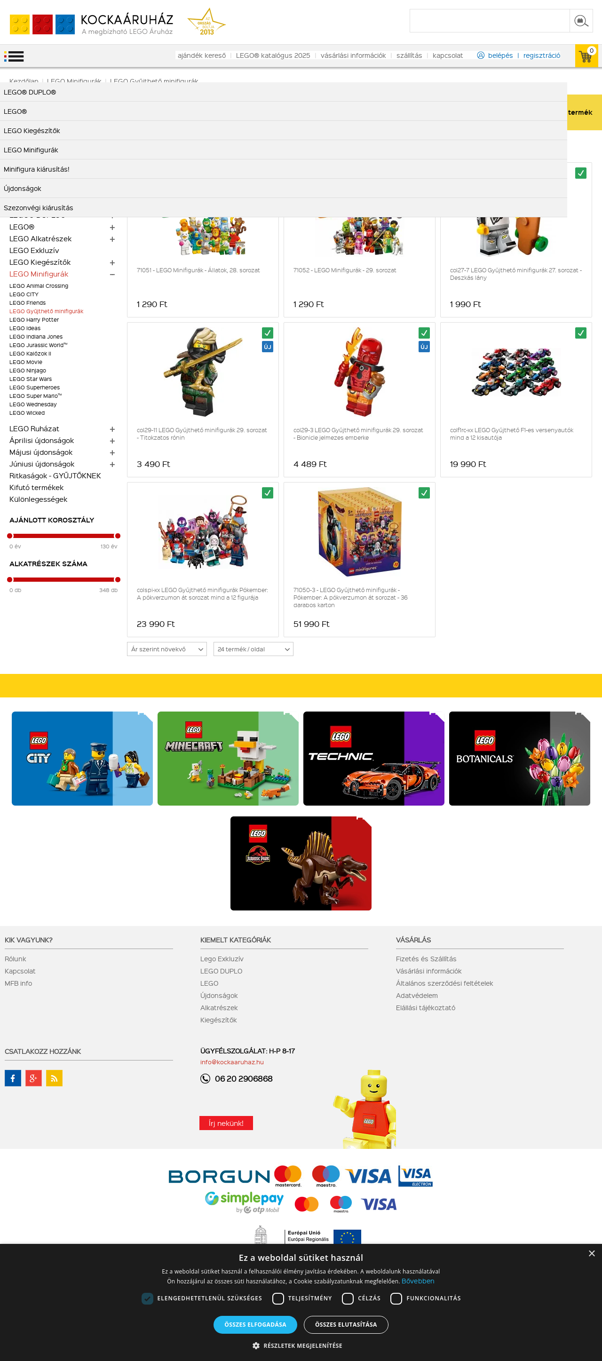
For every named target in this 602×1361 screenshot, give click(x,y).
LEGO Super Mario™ (35, 395)
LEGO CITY (24, 294)
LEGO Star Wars (30, 378)
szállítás (409, 55)
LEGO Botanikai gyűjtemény (57, 144)
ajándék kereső (202, 55)
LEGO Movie (25, 361)
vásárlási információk (353, 55)
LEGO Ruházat (34, 428)
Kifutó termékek (36, 487)
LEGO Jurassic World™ (38, 344)
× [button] (591, 1254)
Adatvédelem (417, 995)
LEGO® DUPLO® (37, 215)
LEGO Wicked (27, 412)
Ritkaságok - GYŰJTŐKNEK (55, 475)
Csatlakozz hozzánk (43, 1051)
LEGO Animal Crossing (38, 285)
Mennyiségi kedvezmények (55, 203)
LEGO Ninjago (27, 370)
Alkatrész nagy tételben (50, 191)
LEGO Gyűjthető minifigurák (46, 311)
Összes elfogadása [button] (255, 1325)
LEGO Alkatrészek (40, 238)
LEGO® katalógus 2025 (273, 55)
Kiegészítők (218, 1019)
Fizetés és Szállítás (426, 958)
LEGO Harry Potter (34, 319)
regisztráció (541, 55)
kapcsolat (448, 55)
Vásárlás (413, 939)
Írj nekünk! (226, 1123)
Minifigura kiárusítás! (44, 168)
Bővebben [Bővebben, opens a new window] (418, 1280)
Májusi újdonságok (40, 452)
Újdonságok (219, 995)
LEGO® (21, 226)
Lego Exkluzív (222, 958)
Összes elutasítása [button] (346, 1325)
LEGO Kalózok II (30, 353)
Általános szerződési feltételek (444, 983)
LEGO (209, 983)
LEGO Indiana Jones (36, 336)
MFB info (18, 983)
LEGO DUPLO (221, 970)
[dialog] (301, 1302)
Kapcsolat (20, 970)
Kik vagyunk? (29, 939)
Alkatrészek (219, 1007)
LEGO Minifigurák (38, 273)
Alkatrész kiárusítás (43, 179)
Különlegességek (38, 499)
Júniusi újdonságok (41, 463)
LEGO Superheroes (34, 387)
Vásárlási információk (429, 970)
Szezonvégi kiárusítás (47, 156)
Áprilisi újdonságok (41, 440)
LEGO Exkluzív (34, 250)
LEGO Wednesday (33, 404)
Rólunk (15, 958)
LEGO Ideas (24, 328)
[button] (301, 1345)
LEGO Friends (27, 302)
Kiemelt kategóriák (235, 939)
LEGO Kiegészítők (40, 262)
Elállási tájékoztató (425, 1007)
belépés (500, 55)
